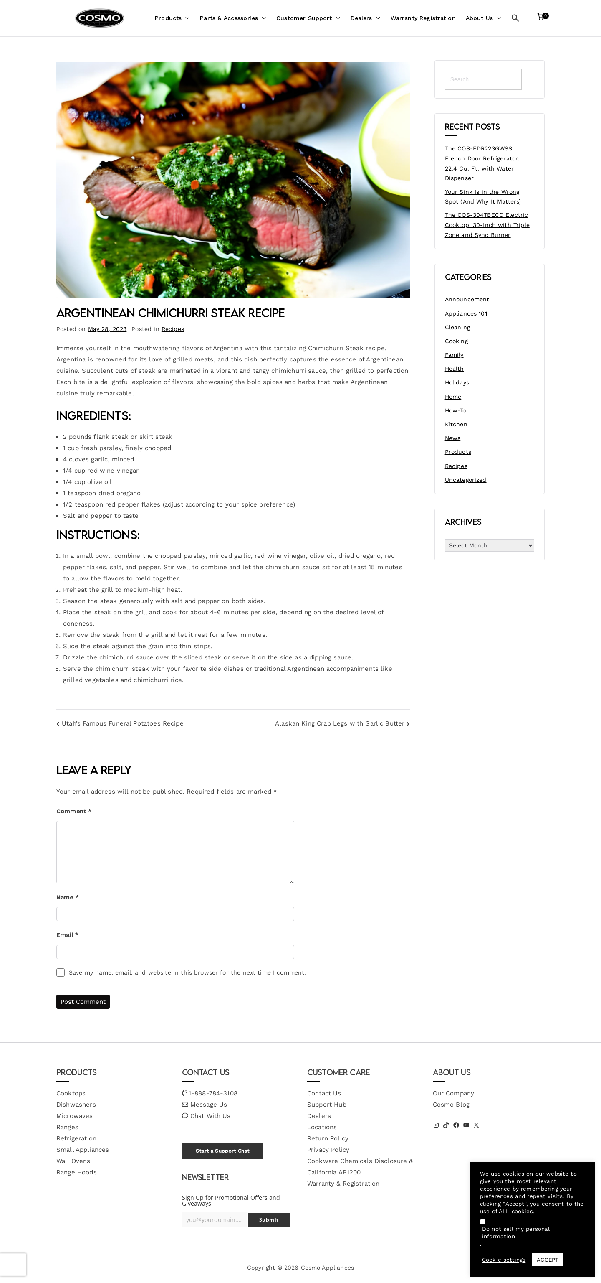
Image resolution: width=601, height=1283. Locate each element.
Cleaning (457, 327)
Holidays (457, 382)
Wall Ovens (73, 1161)
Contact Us (324, 1093)
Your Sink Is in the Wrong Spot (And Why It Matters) (483, 196)
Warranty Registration (423, 18)
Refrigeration (76, 1138)
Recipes (173, 329)
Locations (322, 1127)
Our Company (454, 1093)
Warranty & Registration (343, 1183)
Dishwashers (76, 1104)
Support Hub (326, 1104)
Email (67, 935)
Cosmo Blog (451, 1104)
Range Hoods (76, 1172)
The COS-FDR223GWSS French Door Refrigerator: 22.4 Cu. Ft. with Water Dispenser (482, 163)
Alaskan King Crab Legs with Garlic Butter (339, 723)
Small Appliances (82, 1149)
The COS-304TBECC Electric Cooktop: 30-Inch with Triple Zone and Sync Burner (487, 224)
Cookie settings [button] (503, 1260)
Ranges (67, 1127)
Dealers (366, 18)
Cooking (456, 341)
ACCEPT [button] (547, 1260)
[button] (186, 18)
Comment (73, 811)
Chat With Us (210, 1116)
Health (454, 368)
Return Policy (327, 1138)
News (453, 438)
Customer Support (308, 18)
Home (453, 396)
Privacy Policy (328, 1149)
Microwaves (74, 1116)
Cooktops (71, 1093)
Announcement (467, 299)
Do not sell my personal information (516, 1233)
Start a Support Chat (222, 1151)
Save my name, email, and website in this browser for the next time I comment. (187, 972)
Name (67, 897)
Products (172, 18)
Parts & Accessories (233, 18)
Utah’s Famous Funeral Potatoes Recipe (123, 723)
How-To (455, 410)
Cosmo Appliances (327, 1267)
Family (454, 354)
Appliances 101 (466, 313)
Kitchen (456, 424)
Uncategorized (466, 479)
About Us (483, 18)
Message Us (208, 1104)
